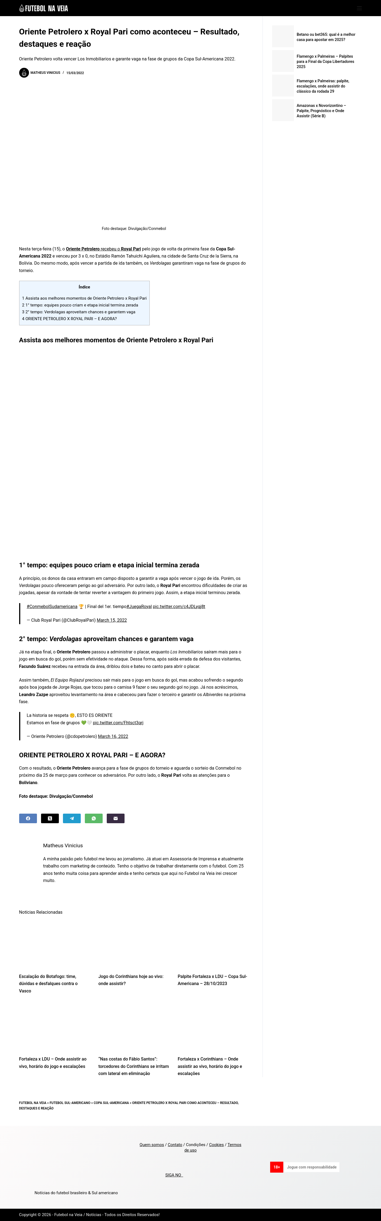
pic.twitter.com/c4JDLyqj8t (179, 606)
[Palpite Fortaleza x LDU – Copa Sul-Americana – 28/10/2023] (213, 944)
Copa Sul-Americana (111, 1103)
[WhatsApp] (94, 818)
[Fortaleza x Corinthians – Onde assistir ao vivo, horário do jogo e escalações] (213, 1026)
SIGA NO (174, 1175)
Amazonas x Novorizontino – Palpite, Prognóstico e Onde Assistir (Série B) (321, 110)
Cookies (216, 1144)
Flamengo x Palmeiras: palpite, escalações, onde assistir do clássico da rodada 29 (323, 86)
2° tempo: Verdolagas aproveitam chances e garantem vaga (78, 311)
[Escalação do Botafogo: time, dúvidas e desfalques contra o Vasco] (54, 944)
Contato (175, 1144)
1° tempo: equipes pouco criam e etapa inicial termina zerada (80, 305)
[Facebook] (28, 818)
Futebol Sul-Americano (70, 1103)
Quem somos (152, 1144)
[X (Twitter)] (50, 818)
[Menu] (359, 8)
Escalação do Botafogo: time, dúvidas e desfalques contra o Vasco (48, 984)
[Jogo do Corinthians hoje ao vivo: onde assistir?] (133, 944)
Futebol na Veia (33, 1103)
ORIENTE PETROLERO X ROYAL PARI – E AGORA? (69, 318)
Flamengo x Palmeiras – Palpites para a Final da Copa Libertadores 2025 (325, 61)
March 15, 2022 (112, 620)
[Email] (116, 818)
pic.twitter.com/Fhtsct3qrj (118, 722)
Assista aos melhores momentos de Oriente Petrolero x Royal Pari (84, 298)
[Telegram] (72, 818)
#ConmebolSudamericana (52, 606)
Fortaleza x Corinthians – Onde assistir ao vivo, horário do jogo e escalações (210, 1066)
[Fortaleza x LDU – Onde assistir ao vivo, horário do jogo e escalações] (54, 1026)
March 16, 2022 (113, 736)
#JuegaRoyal (139, 606)
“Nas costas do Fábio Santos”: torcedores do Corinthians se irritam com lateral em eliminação (133, 1066)
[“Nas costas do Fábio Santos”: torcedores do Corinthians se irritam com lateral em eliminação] (133, 1026)
